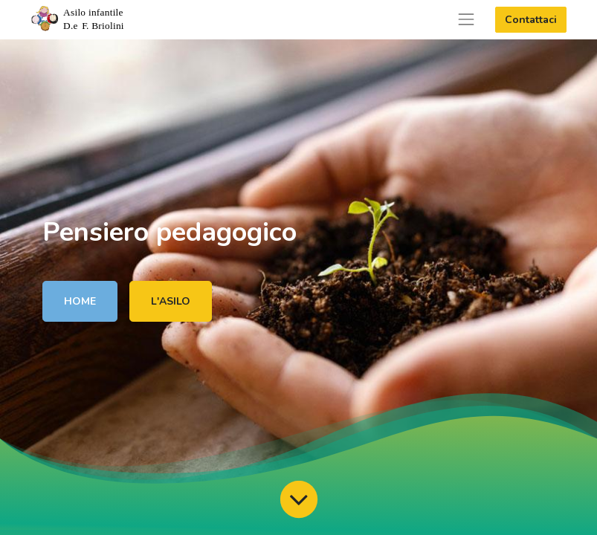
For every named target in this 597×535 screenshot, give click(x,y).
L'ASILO (170, 301)
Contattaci (531, 20)
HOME (80, 301)
